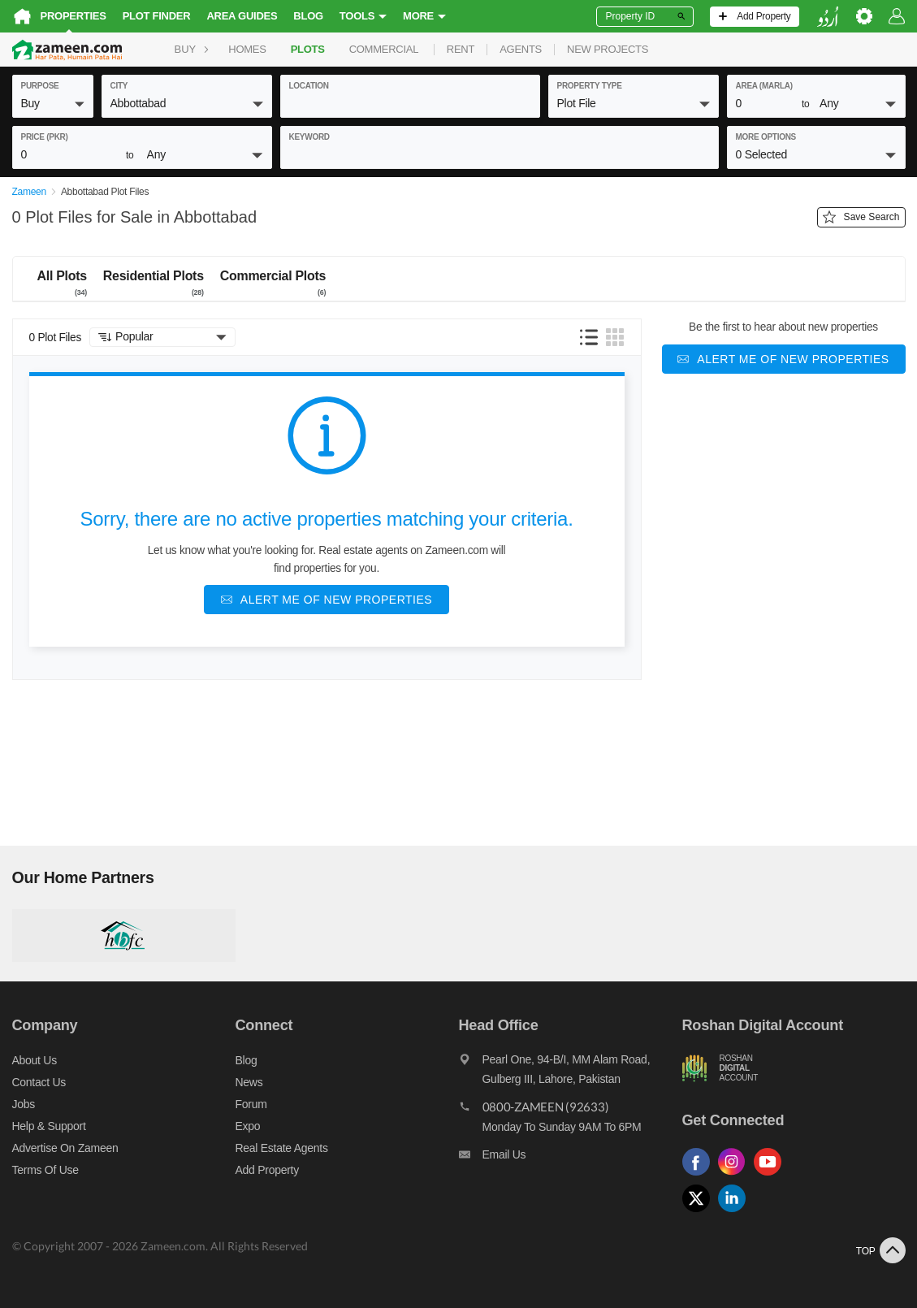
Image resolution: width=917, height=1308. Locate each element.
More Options (766, 136)
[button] (52, 103)
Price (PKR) (44, 136)
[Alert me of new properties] (326, 599)
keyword (309, 136)
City (119, 85)
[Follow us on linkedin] (736, 1212)
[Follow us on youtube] (771, 1176)
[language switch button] (827, 16)
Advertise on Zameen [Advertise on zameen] (65, 1147)
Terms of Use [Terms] (45, 1169)
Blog (308, 16)
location (309, 85)
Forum (251, 1104)
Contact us (39, 1082)
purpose (40, 85)
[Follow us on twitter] (700, 1212)
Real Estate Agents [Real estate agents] (282, 1147)
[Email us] (570, 1158)
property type (589, 85)
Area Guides (241, 16)
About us (34, 1060)
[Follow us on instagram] (736, 1176)
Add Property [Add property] (267, 1169)
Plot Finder (157, 16)
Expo (248, 1126)
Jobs (23, 1104)
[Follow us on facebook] (700, 1176)
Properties (73, 16)
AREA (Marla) (764, 85)
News (249, 1082)
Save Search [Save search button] (861, 217)
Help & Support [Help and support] (49, 1126)
